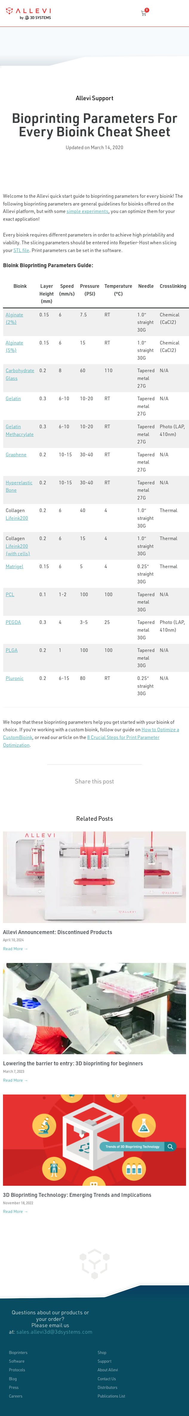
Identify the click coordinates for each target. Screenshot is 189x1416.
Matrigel (14, 566)
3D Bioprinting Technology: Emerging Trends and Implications (77, 1194)
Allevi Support (94, 98)
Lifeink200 (17, 518)
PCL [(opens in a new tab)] (10, 594)
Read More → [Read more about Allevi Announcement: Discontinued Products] (15, 948)
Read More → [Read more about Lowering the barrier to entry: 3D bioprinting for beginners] (15, 1080)
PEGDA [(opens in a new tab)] (13, 622)
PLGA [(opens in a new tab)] (12, 650)
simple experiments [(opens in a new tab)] (87, 211)
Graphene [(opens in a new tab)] (16, 454)
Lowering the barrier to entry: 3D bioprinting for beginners (73, 1063)
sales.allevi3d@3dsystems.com (54, 1331)
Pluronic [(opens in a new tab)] (15, 678)
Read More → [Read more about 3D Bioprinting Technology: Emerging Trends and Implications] (15, 1211)
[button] (23, 168)
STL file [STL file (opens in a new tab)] (21, 250)
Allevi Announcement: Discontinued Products (57, 932)
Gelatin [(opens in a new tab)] (13, 398)
